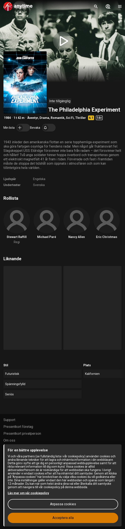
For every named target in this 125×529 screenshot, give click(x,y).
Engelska (39, 179)
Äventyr (32, 118)
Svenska (39, 185)
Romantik (57, 118)
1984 (7, 118)
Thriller (80, 118)
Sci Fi (70, 118)
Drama (44, 118)
